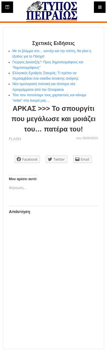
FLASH (15, 139)
